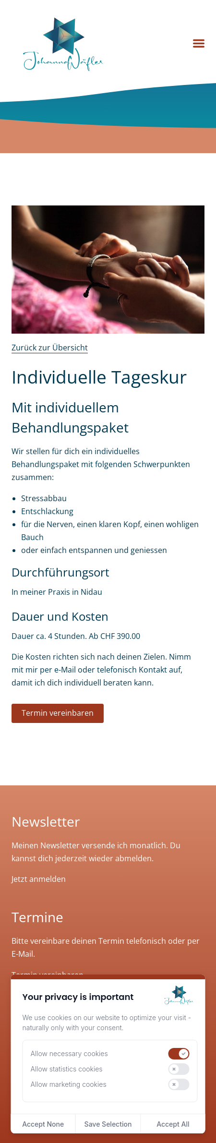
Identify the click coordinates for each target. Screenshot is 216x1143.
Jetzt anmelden (39, 879)
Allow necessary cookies (69, 1053)
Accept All (172, 1124)
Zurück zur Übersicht (50, 347)
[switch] (178, 1053)
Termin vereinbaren (58, 713)
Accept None (43, 1124)
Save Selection (108, 1124)
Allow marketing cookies (69, 1084)
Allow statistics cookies (67, 1069)
